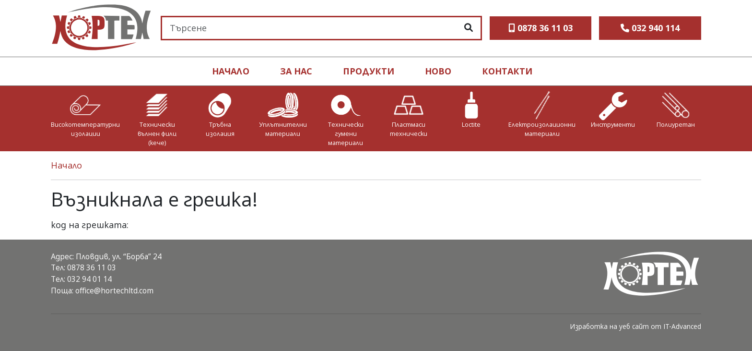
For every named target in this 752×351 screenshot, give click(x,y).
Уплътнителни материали (283, 129)
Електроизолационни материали (542, 129)
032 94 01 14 (89, 279)
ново (438, 71)
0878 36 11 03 (91, 267)
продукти (368, 71)
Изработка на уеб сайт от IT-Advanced (635, 326)
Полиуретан (676, 125)
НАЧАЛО (230, 71)
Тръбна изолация (220, 129)
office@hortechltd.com (114, 290)
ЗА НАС (296, 71)
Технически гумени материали (346, 134)
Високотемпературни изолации (85, 129)
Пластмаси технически (408, 129)
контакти (507, 71)
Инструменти (613, 125)
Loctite (471, 125)
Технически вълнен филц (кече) (157, 134)
